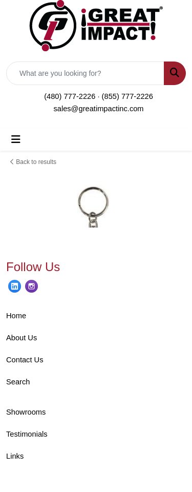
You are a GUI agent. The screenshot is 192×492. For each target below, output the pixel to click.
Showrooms (26, 412)
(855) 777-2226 (127, 96)
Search (18, 382)
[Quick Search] (85, 73)
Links (15, 456)
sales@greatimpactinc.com (98, 109)
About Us (21, 338)
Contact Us (25, 360)
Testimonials (27, 434)
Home (16, 316)
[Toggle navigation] (16, 139)
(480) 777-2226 (69, 96)
